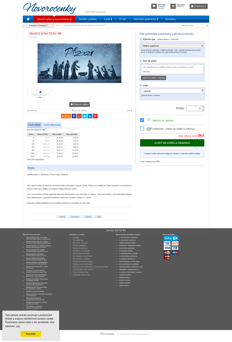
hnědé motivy (124, 277)
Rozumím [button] (31, 334)
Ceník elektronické (52, 125)
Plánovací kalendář (35, 299)
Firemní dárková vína (80, 272)
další (129, 111)
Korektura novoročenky (81, 251)
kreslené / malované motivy (130, 245)
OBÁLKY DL (159, 120)
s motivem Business (127, 259)
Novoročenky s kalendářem (37, 263)
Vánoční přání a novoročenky (54, 19)
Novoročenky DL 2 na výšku (38, 242)
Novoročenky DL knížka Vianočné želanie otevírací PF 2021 (84, 25)
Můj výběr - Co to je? (80, 243)
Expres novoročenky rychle (37, 267)
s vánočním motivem (127, 240)
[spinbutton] (194, 108)
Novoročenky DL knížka (37, 250)
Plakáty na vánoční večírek (36, 303)
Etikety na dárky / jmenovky (37, 279)
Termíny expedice (79, 245)
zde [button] (18, 326)
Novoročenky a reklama (81, 259)
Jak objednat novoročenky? (83, 256)
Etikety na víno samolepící (36, 275)
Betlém (62, 217)
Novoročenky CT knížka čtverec (38, 246)
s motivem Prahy (126, 251)
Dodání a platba (87, 19)
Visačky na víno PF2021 (36, 271)
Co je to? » (161, 8)
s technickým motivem (128, 256)
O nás (123, 19)
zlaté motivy (124, 285)
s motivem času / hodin (128, 253)
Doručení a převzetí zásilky (83, 261)
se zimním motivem (127, 248)
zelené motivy (124, 283)
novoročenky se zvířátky (128, 264)
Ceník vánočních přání (81, 253)
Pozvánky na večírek (34, 307)
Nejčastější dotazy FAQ (81, 275)
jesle (99, 217)
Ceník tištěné (34, 125)
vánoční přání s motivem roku (131, 267)
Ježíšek (88, 217)
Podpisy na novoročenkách (83, 264)
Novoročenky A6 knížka (36, 259)
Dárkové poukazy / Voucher (36, 283)
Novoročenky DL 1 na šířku (38, 238)
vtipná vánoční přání (127, 243)
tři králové (75, 217)
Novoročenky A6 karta (36, 254)
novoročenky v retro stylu (129, 261)
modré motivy (124, 280)
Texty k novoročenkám (35, 291)
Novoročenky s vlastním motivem (39, 294)
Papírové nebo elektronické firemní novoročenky (90, 267)
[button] (203, 107)
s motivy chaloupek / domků (130, 272)
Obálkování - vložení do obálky (170, 129)
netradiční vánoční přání (128, 269)
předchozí (32, 111)
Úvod (57, 25)
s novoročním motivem (128, 237)
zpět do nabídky (79, 111)
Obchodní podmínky (145, 19)
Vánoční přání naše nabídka (83, 269)
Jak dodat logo (78, 240)
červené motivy (125, 275)
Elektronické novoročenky (36, 288)
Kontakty (170, 19)
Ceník (108, 19)
